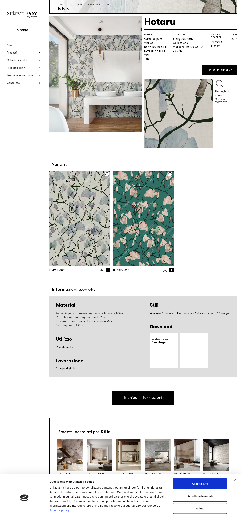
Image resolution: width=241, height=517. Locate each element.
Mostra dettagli (198, 509)
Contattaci (14, 83)
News (10, 45)
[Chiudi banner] (235, 463)
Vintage (224, 313)
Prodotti (12, 53)
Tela (146, 59)
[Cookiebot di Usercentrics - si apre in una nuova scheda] (24, 509)
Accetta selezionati (200, 480)
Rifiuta (200, 492)
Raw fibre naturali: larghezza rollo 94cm (81, 317)
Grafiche (22, 30)
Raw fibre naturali (155, 47)
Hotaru (111, 5)
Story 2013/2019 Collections (93, 5)
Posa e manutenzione (20, 75)
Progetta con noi (17, 68)
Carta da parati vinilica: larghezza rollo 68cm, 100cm (90, 313)
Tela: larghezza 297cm (70, 325)
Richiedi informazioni (219, 70)
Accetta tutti (200, 467)
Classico (155, 313)
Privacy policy (59, 493)
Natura (199, 313)
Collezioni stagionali (70, 5)
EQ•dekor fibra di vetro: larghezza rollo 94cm (85, 321)
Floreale (169, 313)
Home (56, 5)
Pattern (211, 313)
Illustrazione (184, 313)
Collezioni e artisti (18, 60)
